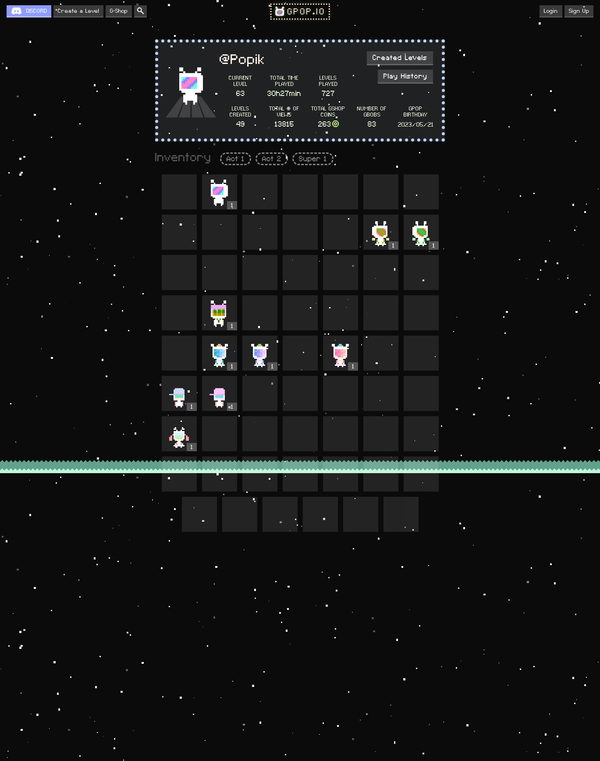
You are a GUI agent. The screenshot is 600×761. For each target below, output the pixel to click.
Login (551, 10)
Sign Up (579, 10)
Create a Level (78, 10)
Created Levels (400, 57)
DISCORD (36, 10)
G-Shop (119, 10)
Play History (405, 76)
